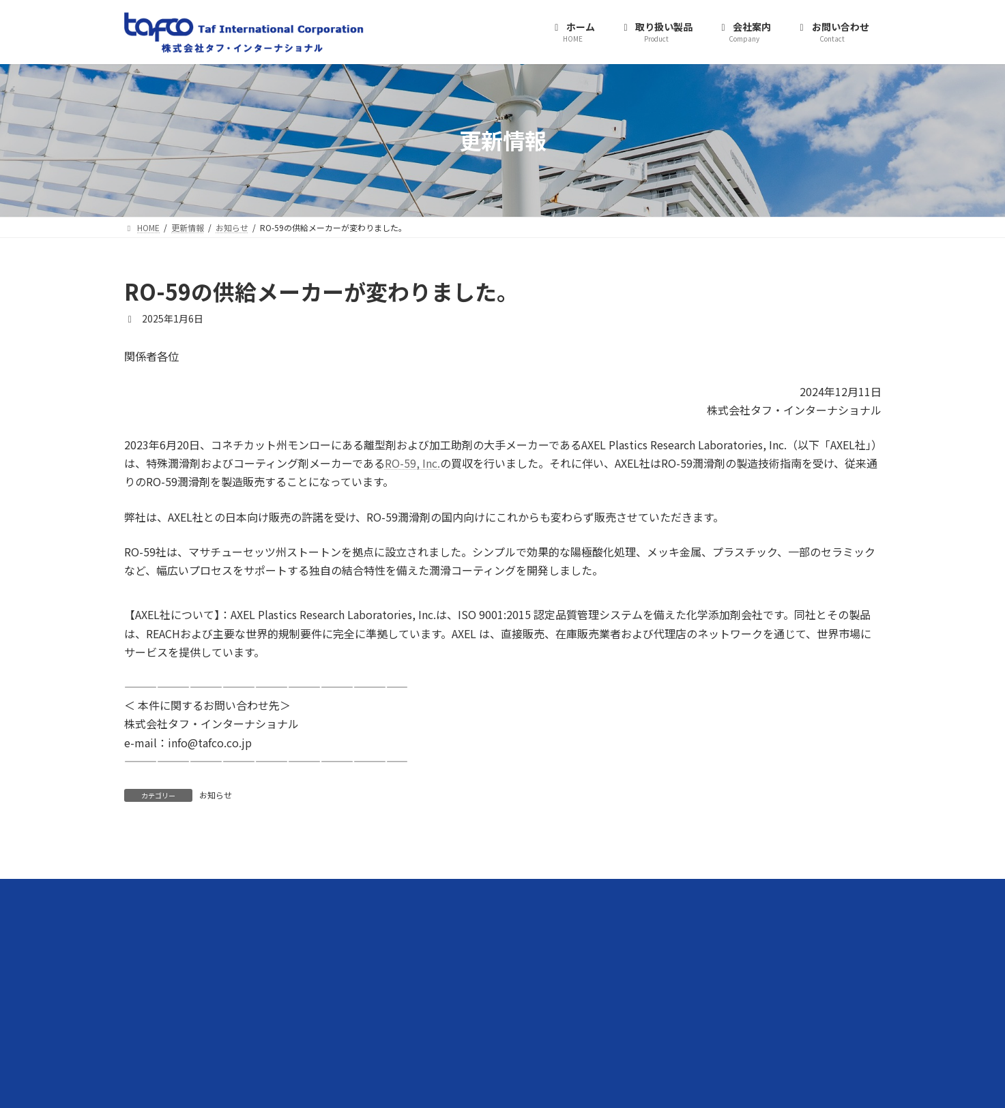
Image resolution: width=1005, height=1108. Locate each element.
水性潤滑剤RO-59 (432, 947)
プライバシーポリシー (692, 971)
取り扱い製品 (416, 924)
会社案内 (667, 924)
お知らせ (215, 794)
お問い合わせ (675, 947)
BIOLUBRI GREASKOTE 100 (450, 1019)
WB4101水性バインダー (444, 995)
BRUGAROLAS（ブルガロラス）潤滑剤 (471, 971)
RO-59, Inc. (412, 463)
